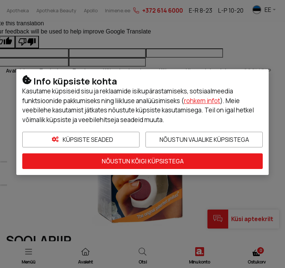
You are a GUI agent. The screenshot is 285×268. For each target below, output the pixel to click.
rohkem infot (202, 100)
